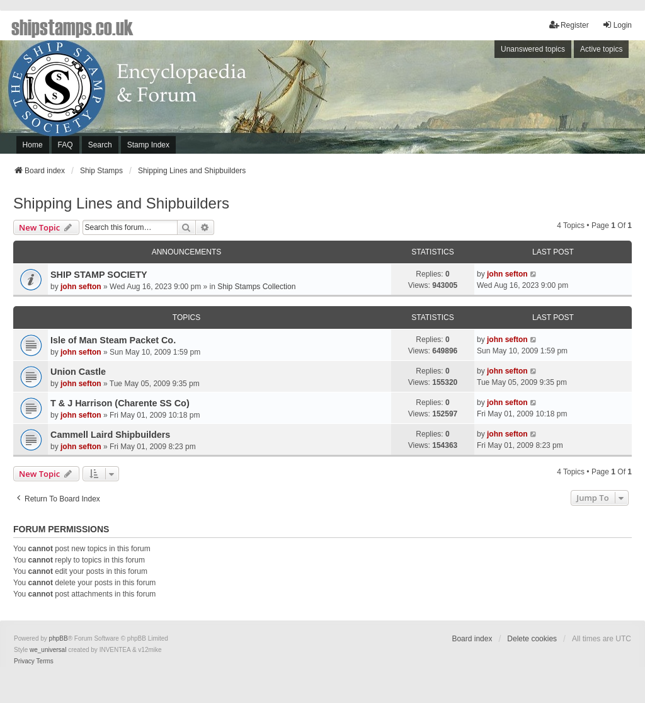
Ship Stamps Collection (256, 286)
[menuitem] (24, 661)
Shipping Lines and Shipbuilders (121, 203)
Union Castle (78, 372)
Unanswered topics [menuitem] (533, 49)
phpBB (58, 638)
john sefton (80, 286)
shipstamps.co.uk (72, 26)
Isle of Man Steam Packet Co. (113, 340)
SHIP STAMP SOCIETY (98, 275)
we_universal (48, 649)
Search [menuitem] (100, 144)
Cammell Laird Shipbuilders (110, 435)
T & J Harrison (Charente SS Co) (120, 403)
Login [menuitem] (617, 25)
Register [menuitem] (569, 25)
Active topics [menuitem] (601, 49)
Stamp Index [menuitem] (148, 144)
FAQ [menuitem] (65, 144)
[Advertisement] (477, 100)
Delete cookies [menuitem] (532, 638)
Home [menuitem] (33, 144)
